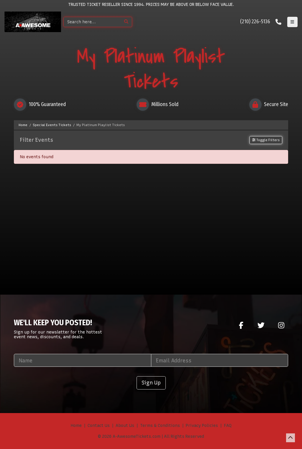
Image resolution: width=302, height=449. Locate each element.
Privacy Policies (202, 425)
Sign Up (151, 382)
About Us (125, 425)
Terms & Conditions (160, 425)
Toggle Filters (266, 140)
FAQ (228, 425)
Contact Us (99, 425)
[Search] (92, 22)
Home (76, 425)
